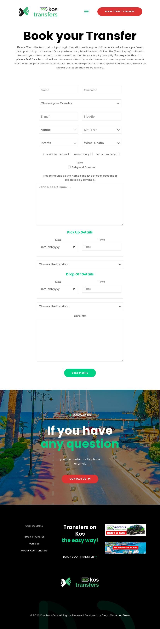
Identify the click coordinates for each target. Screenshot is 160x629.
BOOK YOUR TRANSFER (119, 11)
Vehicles (34, 543)
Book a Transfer (34, 536)
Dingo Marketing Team (115, 615)
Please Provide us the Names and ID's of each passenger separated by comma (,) (80, 177)
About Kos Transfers (34, 550)
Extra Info (80, 315)
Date (58, 239)
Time (101, 239)
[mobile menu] (86, 11)
